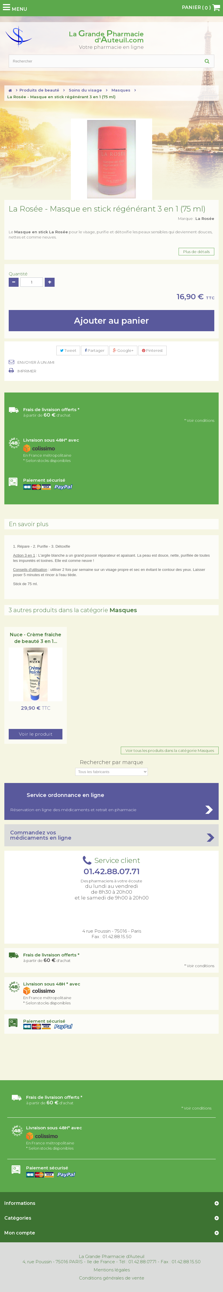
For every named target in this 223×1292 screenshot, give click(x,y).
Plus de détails (196, 251)
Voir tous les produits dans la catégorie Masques (169, 750)
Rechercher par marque (111, 762)
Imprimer (26, 371)
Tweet (68, 350)
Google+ (123, 350)
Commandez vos (111, 835)
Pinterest (152, 350)
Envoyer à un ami (35, 362)
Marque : (196, 218)
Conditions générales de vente (111, 1278)
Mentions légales (111, 1270)
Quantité (18, 274)
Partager (95, 350)
